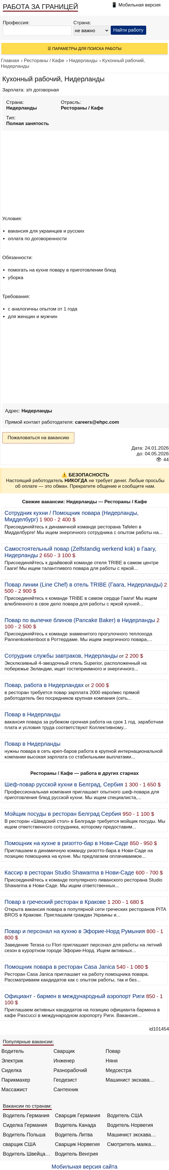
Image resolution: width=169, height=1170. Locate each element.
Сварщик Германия (77, 1115)
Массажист (14, 1089)
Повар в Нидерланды (33, 714)
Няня (111, 1061)
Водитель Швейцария (27, 1154)
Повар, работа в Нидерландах (44, 685)
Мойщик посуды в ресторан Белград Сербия (63, 814)
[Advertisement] (85, 172)
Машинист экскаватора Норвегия (131, 1135)
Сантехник (66, 1089)
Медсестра (119, 1070)
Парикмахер (15, 1080)
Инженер (64, 1061)
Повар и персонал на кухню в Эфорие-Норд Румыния (75, 931)
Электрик (12, 1061)
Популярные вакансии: (28, 1041)
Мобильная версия (139, 5)
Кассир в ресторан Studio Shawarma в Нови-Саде (69, 872)
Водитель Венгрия (76, 1154)
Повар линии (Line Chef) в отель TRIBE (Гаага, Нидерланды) (84, 584)
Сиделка (11, 1070)
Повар (113, 1051)
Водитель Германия (26, 1115)
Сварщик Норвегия (77, 1144)
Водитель (12, 1051)
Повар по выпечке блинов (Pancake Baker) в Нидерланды (80, 620)
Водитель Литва (74, 1135)
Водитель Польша (24, 1135)
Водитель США (125, 1115)
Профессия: (16, 22)
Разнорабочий (70, 1070)
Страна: (82, 22)
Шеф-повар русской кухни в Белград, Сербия (64, 784)
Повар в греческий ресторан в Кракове (55, 902)
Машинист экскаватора (130, 1080)
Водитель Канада (75, 1125)
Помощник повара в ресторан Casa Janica (60, 967)
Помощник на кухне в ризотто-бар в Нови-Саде (66, 843)
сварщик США (19, 1144)
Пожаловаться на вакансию (38, 437)
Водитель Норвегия (130, 1125)
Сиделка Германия (25, 1125)
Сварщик (64, 1051)
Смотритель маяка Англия (131, 1144)
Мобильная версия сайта (84, 1167)
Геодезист (65, 1080)
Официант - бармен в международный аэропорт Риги (74, 996)
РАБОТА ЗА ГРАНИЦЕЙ (40, 6)
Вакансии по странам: (27, 1106)
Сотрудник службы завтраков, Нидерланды (61, 656)
